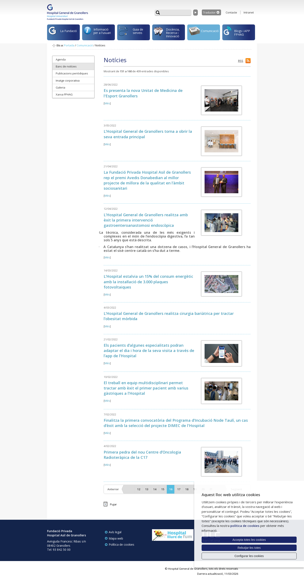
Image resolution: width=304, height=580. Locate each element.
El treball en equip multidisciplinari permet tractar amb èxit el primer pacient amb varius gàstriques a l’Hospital (146, 388)
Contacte (231, 12)
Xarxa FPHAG (64, 94)
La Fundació (63, 33)
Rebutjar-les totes (249, 547)
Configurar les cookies (249, 556)
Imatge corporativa (68, 80)
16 (170, 489)
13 (146, 489)
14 (154, 489)
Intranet (249, 12)
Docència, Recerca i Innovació (167, 32)
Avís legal (115, 532)
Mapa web (116, 538)
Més (107, 103)
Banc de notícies (66, 66)
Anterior (113, 489)
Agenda (61, 59)
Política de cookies (121, 544)
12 (138, 489)
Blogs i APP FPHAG (237, 31)
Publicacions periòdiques (72, 73)
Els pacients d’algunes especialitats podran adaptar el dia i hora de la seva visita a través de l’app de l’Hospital (149, 350)
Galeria (60, 87)
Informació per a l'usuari (97, 32)
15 (162, 489)
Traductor (209, 12)
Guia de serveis (131, 33)
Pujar (113, 504)
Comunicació (204, 31)
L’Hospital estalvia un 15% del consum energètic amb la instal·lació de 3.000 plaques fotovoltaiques (148, 281)
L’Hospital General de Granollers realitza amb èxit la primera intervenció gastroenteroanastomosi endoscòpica (146, 220)
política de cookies (244, 526)
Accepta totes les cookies (249, 539)
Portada (69, 45)
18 (186, 489)
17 (178, 489)
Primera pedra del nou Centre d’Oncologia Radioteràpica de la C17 (142, 455)
